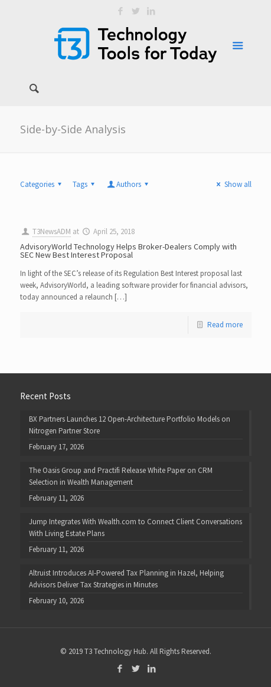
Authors (129, 184)
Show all (232, 184)
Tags (85, 184)
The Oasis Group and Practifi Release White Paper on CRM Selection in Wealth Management (121, 476)
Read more (225, 325)
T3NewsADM (51, 231)
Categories (42, 184)
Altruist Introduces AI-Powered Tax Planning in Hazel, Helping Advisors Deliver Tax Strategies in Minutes (126, 579)
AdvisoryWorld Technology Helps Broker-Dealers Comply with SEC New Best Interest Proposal (128, 250)
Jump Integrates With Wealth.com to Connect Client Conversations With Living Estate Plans (135, 527)
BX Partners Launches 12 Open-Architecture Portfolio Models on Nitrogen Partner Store (129, 425)
